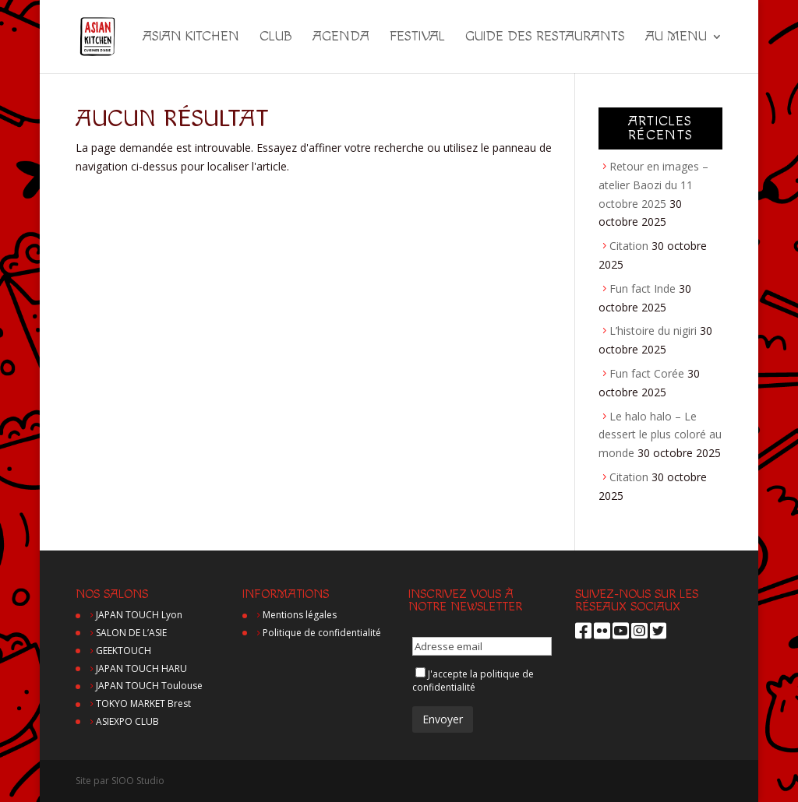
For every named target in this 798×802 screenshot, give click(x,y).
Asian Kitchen (191, 37)
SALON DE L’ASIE (131, 632)
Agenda (340, 37)
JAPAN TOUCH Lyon (139, 614)
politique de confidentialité (473, 680)
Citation (628, 245)
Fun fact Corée (646, 373)
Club (276, 37)
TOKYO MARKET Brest (143, 703)
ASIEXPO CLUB (127, 721)
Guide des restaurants (545, 37)
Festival (417, 37)
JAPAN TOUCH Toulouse (149, 685)
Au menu (676, 37)
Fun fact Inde (642, 288)
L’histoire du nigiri (653, 330)
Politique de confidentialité (322, 632)
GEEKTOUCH (123, 650)
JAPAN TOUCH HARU (141, 668)
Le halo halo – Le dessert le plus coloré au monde (660, 435)
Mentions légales (300, 614)
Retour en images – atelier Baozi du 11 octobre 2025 (653, 185)
